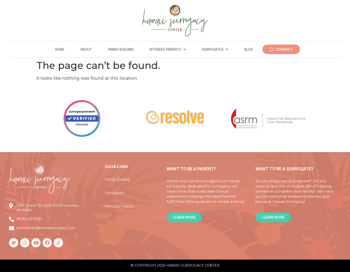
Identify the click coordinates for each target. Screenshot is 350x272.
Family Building (121, 49)
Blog (248, 49)
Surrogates (215, 49)
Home (59, 49)
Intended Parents (168, 49)
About (86, 49)
